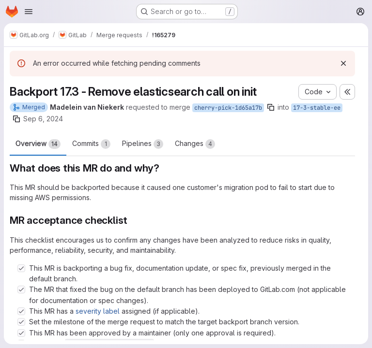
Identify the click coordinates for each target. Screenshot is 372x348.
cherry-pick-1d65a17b (228, 108)
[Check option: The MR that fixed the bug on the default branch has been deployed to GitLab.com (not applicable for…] (21, 289)
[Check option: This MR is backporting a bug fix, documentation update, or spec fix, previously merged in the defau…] (21, 268)
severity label (98, 311)
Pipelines (142, 144)
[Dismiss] (343, 63)
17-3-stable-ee (317, 108)
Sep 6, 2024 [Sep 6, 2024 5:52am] (43, 119)
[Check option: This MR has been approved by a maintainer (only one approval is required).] (21, 333)
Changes (195, 144)
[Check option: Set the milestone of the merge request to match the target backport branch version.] (21, 322)
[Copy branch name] (271, 107)
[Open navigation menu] (28, 11)
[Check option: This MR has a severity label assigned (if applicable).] (21, 311)
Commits (91, 144)
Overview (38, 144)
